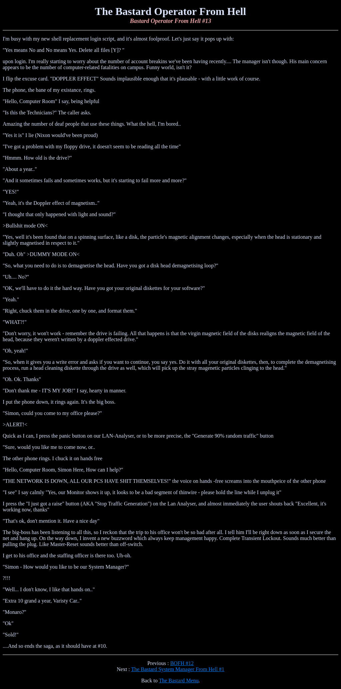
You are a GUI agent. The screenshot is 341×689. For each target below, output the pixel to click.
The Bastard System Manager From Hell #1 (177, 669)
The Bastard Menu (178, 680)
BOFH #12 (182, 663)
